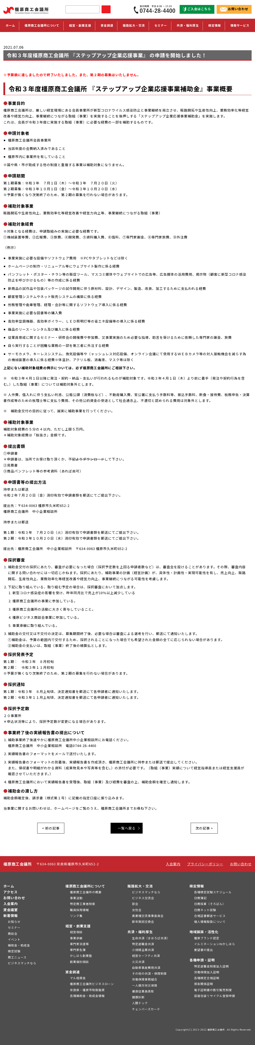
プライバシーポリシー (205, 864)
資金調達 (72, 971)
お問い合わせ (234, 9)
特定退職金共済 (143, 944)
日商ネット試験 (205, 910)
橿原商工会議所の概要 (86, 892)
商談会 (12, 933)
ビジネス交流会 (143, 898)
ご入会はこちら (197, 9)
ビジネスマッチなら (22, 963)
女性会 (136, 910)
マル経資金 (78, 978)
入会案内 (173, 864)
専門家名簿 (78, 950)
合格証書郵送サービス (210, 916)
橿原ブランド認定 (206, 938)
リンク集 (76, 916)
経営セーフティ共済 (146, 955)
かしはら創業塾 (81, 955)
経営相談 (76, 932)
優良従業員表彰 (143, 991)
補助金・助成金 (19, 945)
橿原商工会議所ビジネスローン (92, 984)
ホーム (10, 25)
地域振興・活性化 (204, 931)
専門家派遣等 (79, 944)
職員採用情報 (79, 910)
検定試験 (14, 951)
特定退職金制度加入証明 (211, 966)
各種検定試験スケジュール (213, 892)
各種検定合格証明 (206, 978)
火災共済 (138, 962)
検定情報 (197, 886)
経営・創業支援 (78, 926)
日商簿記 (200, 898)
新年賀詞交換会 (143, 921)
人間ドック (140, 1003)
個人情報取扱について (210, 921)
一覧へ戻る (127, 828)
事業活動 (76, 898)
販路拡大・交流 (140, 886)
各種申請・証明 (202, 960)
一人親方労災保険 (144, 985)
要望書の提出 (203, 950)
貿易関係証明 (203, 984)
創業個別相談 (79, 962)
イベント (14, 939)
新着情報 (10, 915)
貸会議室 (10, 909)
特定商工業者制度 (82, 904)
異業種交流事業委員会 (148, 916)
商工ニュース (17, 957)
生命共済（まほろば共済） (151, 938)
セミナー (160, 25)
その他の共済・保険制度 (149, 973)
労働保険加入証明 (206, 972)
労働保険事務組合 (144, 979)
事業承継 (76, 938)
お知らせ (14, 921)
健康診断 (138, 997)
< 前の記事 (51, 828)
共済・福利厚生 (140, 931)
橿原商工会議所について (85, 886)
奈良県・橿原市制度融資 (87, 990)
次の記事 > (204, 828)
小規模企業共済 (143, 950)
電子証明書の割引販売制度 (213, 990)
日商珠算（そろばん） (210, 904)
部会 (135, 904)
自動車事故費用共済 (146, 967)
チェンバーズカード (146, 1009)
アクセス (10, 891)
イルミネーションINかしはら (214, 944)
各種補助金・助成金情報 (87, 996)
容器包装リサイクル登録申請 (214, 996)
